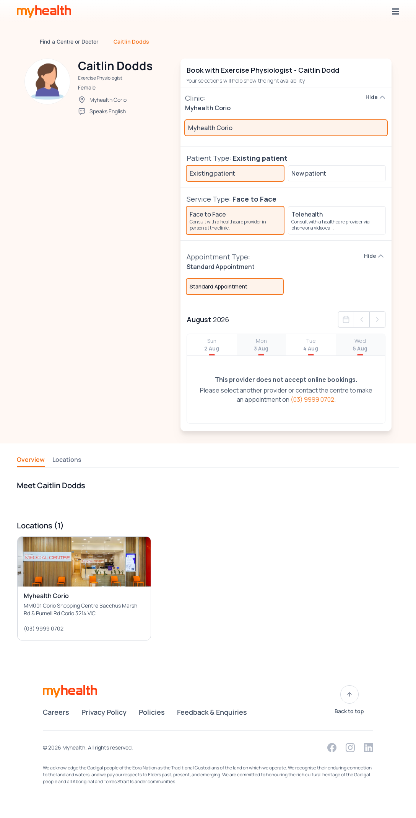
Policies (152, 712)
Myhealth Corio (108, 99)
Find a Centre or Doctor (69, 41)
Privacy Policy (104, 712)
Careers (56, 712)
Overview (31, 459)
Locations (66, 459)
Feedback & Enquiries (212, 712)
